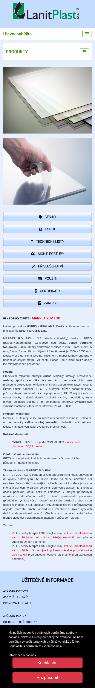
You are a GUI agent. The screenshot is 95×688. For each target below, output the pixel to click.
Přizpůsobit (47, 677)
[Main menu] (87, 34)
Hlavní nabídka (17, 33)
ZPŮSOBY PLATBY (14, 615)
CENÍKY (48, 217)
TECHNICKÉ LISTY (47, 242)
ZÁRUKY (47, 303)
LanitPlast (47, 11)
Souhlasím (47, 662)
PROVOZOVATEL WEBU (17, 603)
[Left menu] (84, 52)
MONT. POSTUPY (47, 254)
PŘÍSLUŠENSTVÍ (47, 266)
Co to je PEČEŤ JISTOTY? (20, 622)
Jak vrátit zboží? (15, 596)
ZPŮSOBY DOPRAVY (16, 590)
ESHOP (47, 229)
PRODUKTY (17, 51)
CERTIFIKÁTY (47, 291)
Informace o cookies (22, 655)
